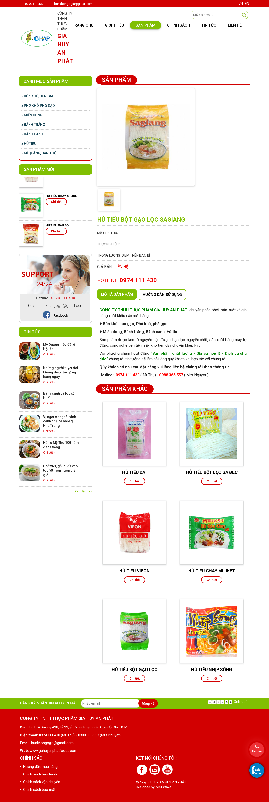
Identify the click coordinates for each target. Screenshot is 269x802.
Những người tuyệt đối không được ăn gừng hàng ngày (60, 372)
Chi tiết (56, 204)
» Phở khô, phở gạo (38, 106)
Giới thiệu (114, 25)
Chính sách (178, 25)
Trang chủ (82, 25)
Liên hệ (235, 25)
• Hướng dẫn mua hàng (39, 767)
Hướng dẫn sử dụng (162, 294)
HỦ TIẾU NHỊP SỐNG (211, 669)
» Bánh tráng (33, 125)
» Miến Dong (31, 115)
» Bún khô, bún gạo (37, 96)
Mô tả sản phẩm (117, 294)
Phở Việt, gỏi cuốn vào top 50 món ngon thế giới (60, 470)
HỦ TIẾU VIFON (134, 570)
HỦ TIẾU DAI (134, 472)
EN (247, 4)
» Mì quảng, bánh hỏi (39, 153)
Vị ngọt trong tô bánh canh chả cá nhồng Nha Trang (59, 421)
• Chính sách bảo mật (37, 789)
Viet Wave (163, 787)
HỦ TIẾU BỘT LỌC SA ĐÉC (212, 472)
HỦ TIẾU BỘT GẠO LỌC (134, 669)
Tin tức (208, 25)
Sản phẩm (146, 25)
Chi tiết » (49, 354)
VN (241, 4)
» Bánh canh (32, 134)
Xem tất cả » (83, 491)
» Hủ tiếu (28, 144)
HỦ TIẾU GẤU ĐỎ (57, 228)
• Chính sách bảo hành (38, 774)
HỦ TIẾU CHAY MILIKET (62, 198)
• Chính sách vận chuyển (40, 782)
